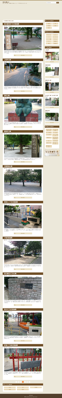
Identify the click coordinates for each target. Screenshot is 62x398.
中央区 (10, 387)
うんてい (55, 34)
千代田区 (36, 387)
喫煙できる (49, 137)
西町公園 (7, 95)
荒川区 (23, 389)
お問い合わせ (31, 395)
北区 (23, 387)
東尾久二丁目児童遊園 (11, 202)
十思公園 (47, 49)
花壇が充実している (55, 143)
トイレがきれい (48, 134)
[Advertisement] (31, 12)
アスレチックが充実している (49, 130)
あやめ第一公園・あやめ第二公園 (51, 95)
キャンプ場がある (49, 132)
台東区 (10, 389)
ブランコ (48, 41)
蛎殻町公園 (7, 131)
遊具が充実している (49, 146)
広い (49, 140)
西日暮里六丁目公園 (10, 273)
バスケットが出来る (55, 135)
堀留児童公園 (47, 65)
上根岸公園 (7, 60)
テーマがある (55, 132)
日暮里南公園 (8, 166)
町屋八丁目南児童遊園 (11, 345)
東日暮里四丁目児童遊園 (11, 24)
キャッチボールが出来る (55, 130)
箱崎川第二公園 (48, 80)
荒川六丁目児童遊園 (10, 309)
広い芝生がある (55, 140)
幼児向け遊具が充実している (55, 138)
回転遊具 (55, 41)
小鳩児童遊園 (8, 238)
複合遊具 (55, 43)
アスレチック (49, 34)
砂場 (49, 43)
